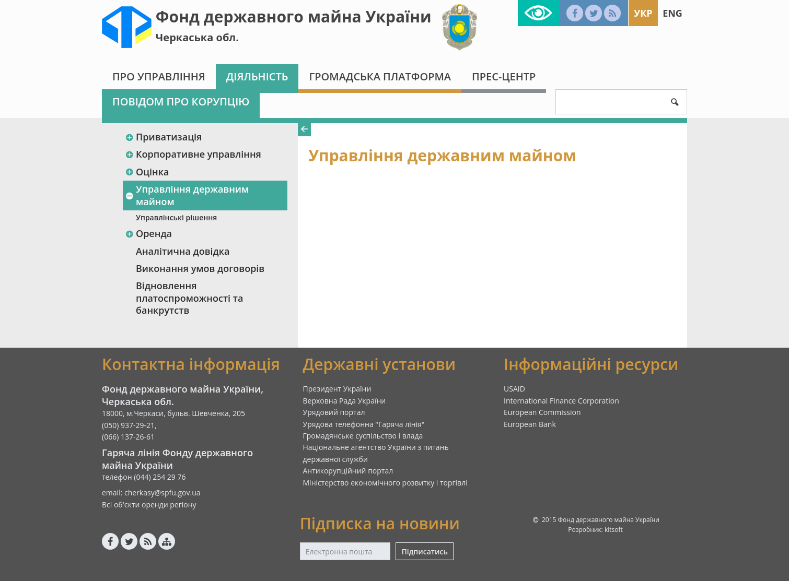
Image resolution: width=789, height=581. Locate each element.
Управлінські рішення (176, 217)
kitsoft (614, 529)
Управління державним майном (187, 195)
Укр (643, 13)
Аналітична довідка (182, 251)
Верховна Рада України (344, 401)
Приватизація (163, 137)
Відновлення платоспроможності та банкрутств (189, 297)
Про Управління (158, 76)
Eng (672, 13)
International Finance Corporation (561, 401)
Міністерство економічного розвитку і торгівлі (385, 483)
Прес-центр (504, 76)
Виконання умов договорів (200, 268)
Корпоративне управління (193, 154)
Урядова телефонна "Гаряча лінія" (364, 424)
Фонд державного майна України (294, 16)
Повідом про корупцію (180, 101)
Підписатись (424, 551)
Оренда (148, 233)
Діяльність (257, 76)
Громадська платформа (380, 76)
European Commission (542, 412)
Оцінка (147, 171)
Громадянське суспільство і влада (363, 436)
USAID (514, 389)
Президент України (337, 389)
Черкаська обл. (197, 37)
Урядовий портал (334, 412)
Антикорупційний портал (348, 471)
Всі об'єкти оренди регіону (149, 504)
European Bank (530, 424)
